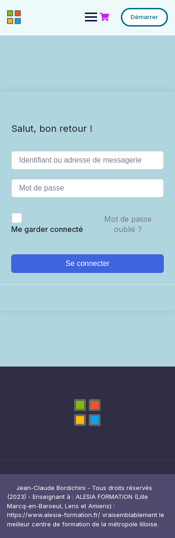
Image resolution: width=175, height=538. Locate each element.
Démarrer (144, 16)
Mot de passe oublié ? (128, 224)
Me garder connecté (47, 229)
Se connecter (87, 263)
